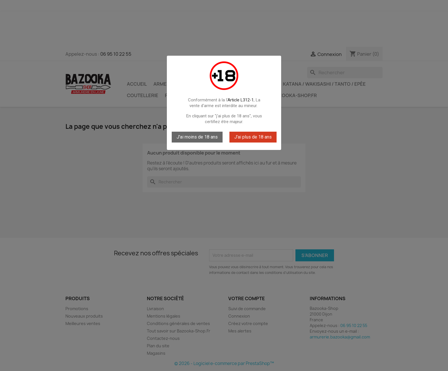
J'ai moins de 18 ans (197, 137)
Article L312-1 (240, 100)
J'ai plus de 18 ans (253, 137)
